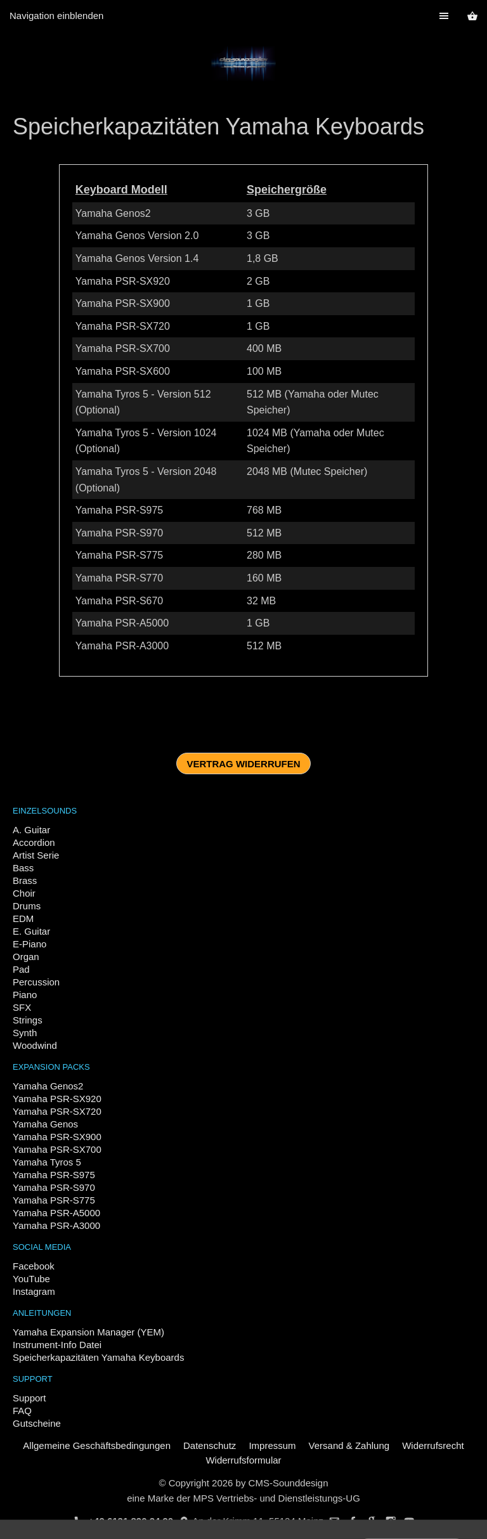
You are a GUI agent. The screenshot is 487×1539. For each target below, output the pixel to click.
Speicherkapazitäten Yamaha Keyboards (98, 1357)
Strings (27, 1020)
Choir (24, 893)
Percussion (36, 982)
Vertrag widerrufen (243, 763)
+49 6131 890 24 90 (123, 1521)
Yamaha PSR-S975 (54, 1174)
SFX (22, 1007)
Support (29, 1398)
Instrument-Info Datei (57, 1344)
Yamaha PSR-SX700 (57, 1149)
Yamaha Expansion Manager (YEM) (88, 1332)
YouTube (31, 1278)
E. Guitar (31, 931)
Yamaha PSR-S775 (54, 1200)
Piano (25, 994)
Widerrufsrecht (433, 1445)
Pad (21, 969)
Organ (26, 956)
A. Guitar (31, 829)
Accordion (34, 842)
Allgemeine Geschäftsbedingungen (97, 1445)
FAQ (22, 1410)
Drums (27, 905)
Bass (23, 867)
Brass (25, 880)
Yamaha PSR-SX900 (57, 1136)
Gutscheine (37, 1423)
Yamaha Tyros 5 (47, 1162)
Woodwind (35, 1045)
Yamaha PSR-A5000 (56, 1212)
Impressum (272, 1445)
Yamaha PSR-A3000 (56, 1225)
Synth (25, 1032)
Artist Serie (36, 855)
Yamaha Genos (45, 1124)
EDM (23, 918)
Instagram (34, 1291)
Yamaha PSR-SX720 (57, 1111)
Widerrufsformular (243, 1460)
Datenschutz (209, 1445)
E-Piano (29, 943)
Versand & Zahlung (349, 1445)
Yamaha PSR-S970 (54, 1187)
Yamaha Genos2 (48, 1086)
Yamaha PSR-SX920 (57, 1098)
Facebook (34, 1266)
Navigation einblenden (56, 15)
